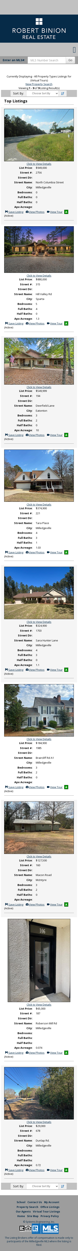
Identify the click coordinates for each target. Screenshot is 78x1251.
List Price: (26, 168)
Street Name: (23, 182)
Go (70, 60)
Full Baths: (25, 197)
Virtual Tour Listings (46, 1211)
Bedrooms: (25, 192)
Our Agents (23, 1211)
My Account (51, 1202)
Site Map (32, 1216)
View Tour (55, 212)
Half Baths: (25, 202)
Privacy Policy (50, 1216)
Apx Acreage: (23, 207)
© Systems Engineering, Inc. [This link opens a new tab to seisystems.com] (39, 1222)
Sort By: (18, 93)
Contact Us (34, 1202)
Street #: (26, 172)
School (21, 1202)
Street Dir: (25, 177)
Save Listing (14, 212)
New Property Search (39, 84)
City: (29, 187)
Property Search (27, 1207)
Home (21, 1216)
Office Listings (49, 1207)
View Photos (35, 212)
